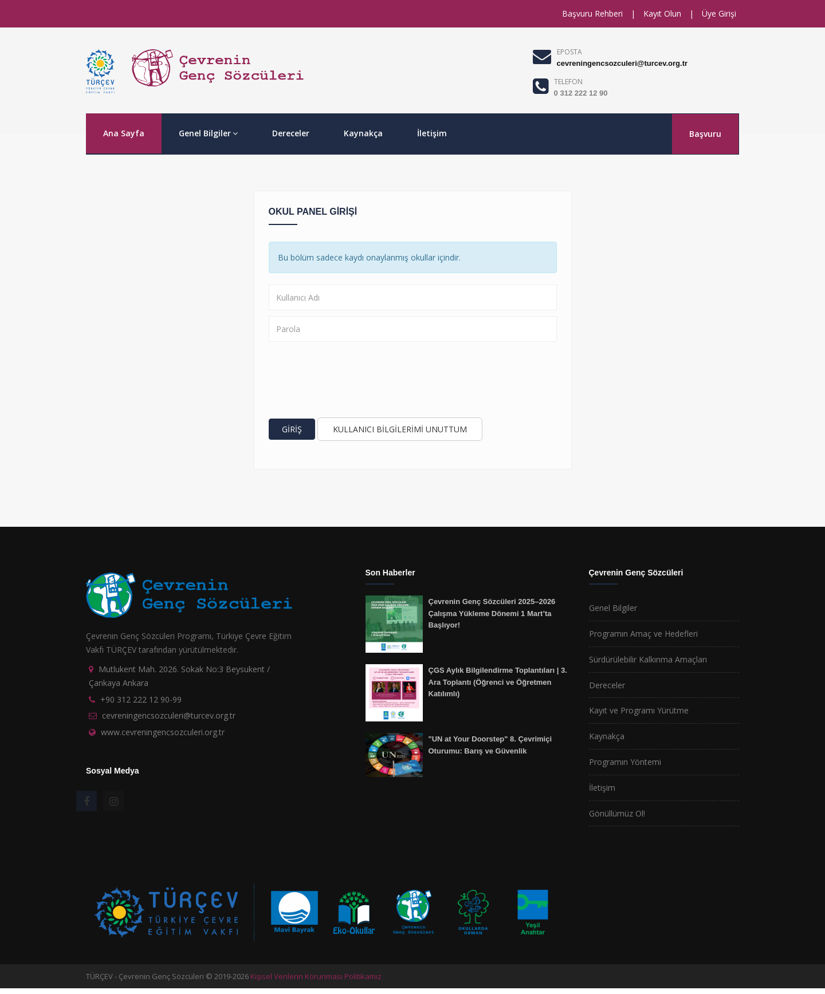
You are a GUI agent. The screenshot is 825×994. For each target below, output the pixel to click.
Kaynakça (363, 133)
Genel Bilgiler (208, 133)
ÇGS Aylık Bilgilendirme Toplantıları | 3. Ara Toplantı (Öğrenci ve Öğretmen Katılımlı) (498, 682)
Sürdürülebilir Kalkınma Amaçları (648, 659)
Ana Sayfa (123, 133)
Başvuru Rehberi (592, 13)
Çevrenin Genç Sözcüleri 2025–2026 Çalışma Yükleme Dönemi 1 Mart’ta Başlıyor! (492, 613)
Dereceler (290, 133)
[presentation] (356, 381)
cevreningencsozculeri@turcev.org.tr (622, 63)
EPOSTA (569, 52)
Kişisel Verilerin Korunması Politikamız (316, 976)
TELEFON (568, 81)
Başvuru (705, 133)
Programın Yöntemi (625, 761)
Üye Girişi (719, 13)
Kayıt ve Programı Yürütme (639, 710)
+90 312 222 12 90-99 (141, 699)
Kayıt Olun (662, 13)
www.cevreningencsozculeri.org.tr (163, 732)
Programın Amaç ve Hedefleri (643, 633)
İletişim (432, 133)
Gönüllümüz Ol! (617, 813)
